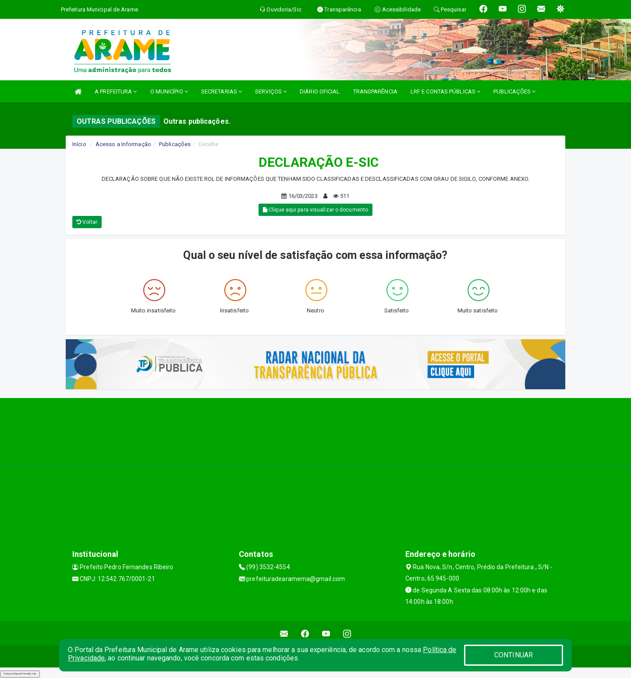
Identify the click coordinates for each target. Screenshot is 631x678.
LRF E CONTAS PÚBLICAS (445, 91)
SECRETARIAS (221, 91)
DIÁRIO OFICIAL (320, 91)
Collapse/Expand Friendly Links (20, 673)
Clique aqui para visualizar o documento (315, 210)
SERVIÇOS (271, 91)
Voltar (87, 222)
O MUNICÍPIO (169, 91)
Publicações (175, 144)
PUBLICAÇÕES (514, 91)
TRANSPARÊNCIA (375, 91)
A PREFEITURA (116, 91)
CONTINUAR (513, 655)
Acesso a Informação (123, 144)
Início (79, 144)
